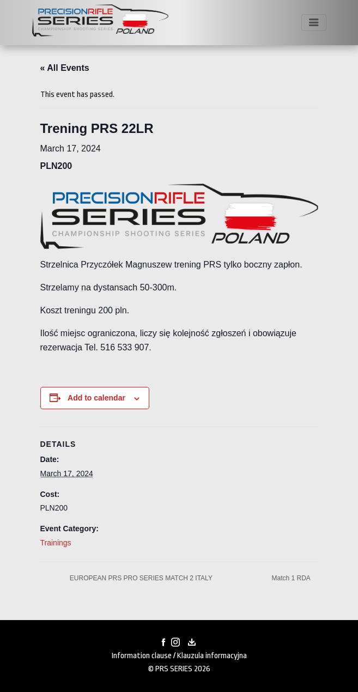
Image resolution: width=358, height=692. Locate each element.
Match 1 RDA (291, 578)
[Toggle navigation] (313, 22)
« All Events (64, 67)
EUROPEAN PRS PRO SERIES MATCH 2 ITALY (140, 578)
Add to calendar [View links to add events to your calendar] (96, 397)
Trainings (55, 542)
